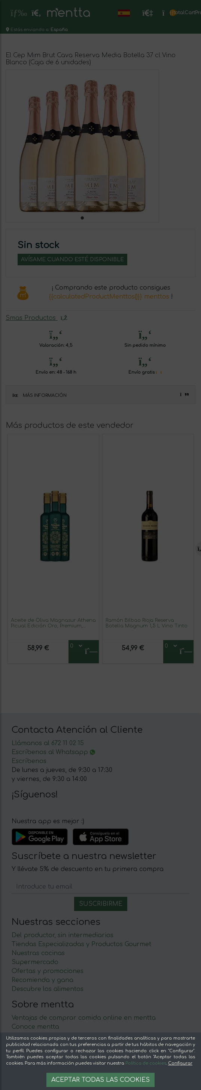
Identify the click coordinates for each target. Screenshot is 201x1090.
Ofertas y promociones (47, 971)
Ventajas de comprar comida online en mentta (84, 1018)
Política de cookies (145, 1063)
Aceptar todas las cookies (100, 1080)
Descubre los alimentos (47, 989)
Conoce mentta (35, 1026)
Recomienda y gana (42, 980)
